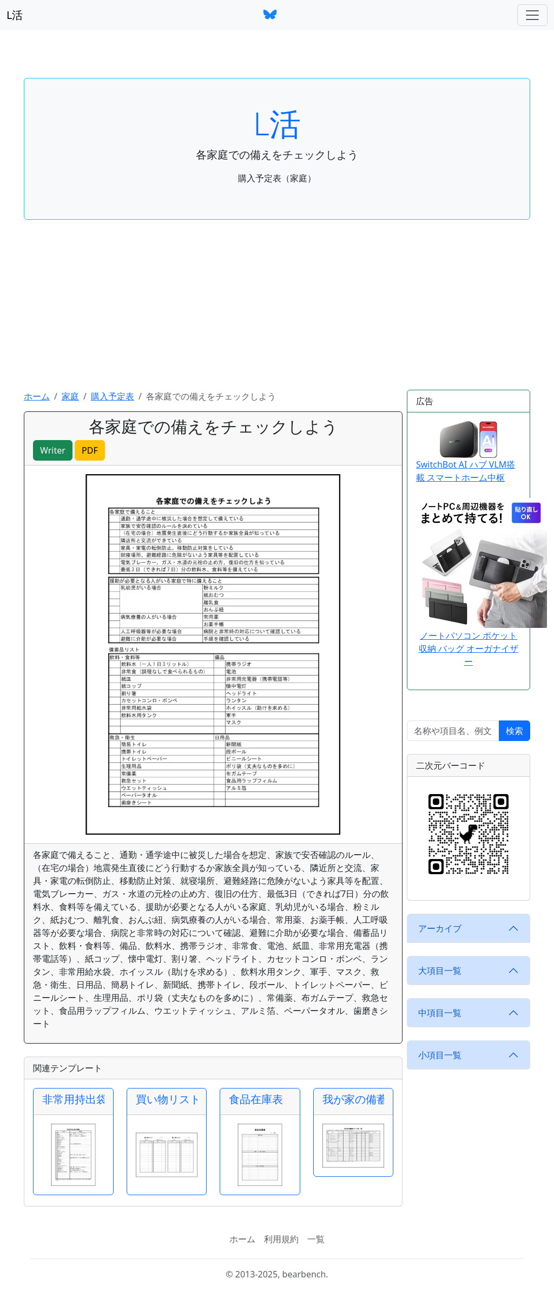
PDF (90, 450)
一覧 (316, 1239)
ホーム (37, 396)
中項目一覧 (439, 1013)
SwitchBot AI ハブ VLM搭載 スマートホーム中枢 (465, 452)
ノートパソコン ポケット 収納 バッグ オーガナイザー (468, 648)
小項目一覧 (439, 1055)
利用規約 (281, 1239)
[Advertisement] (277, 308)
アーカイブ (439, 928)
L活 (14, 15)
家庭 (70, 396)
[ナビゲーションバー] (532, 15)
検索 (514, 731)
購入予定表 (112, 396)
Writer (52, 450)
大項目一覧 (439, 970)
